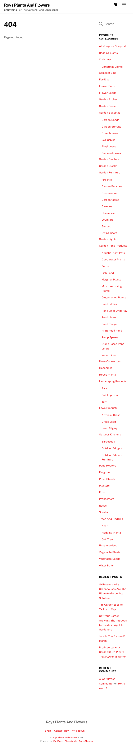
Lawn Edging (109, 428)
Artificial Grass (111, 415)
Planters (104, 485)
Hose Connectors (110, 361)
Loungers (107, 219)
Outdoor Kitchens (110, 434)
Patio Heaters (107, 465)
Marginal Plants (111, 279)
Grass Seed (109, 421)
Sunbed (106, 226)
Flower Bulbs (107, 86)
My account (79, 730)
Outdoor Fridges (112, 448)
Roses (103, 505)
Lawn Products (108, 407)
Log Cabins (108, 139)
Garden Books (108, 106)
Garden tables (110, 199)
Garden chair (109, 193)
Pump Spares (110, 337)
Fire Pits (107, 179)
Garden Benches (112, 186)
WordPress (58, 741)
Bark (104, 388)
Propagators (106, 498)
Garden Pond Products (113, 245)
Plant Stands (107, 479)
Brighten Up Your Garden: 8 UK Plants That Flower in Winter (112, 652)
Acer (105, 525)
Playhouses (109, 146)
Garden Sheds (110, 119)
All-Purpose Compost (112, 46)
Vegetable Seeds (109, 558)
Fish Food (108, 272)
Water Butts (106, 565)
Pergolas (104, 472)
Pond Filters (109, 304)
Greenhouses (110, 133)
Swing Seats (109, 232)
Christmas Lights (112, 66)
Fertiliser (104, 79)
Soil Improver (110, 395)
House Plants (107, 374)
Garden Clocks (108, 165)
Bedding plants (108, 52)
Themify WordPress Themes (79, 741)
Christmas (105, 59)
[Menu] (124, 4)
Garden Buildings (109, 112)
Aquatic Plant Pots (113, 252)
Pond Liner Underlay (114, 310)
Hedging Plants (111, 532)
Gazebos (107, 206)
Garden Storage (111, 126)
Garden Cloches (109, 159)
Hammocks (109, 213)
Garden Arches (108, 99)
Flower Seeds (107, 92)
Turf (104, 401)
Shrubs (103, 512)
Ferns (105, 266)
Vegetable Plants (109, 552)
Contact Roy (61, 730)
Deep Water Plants (113, 259)
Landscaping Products (113, 381)
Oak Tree (107, 539)
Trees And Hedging (111, 518)
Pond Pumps (109, 324)
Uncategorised (108, 545)
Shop (48, 730)
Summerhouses (111, 153)
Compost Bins (107, 72)
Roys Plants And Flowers (64, 737)
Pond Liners (109, 317)
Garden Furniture (109, 172)
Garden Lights (108, 239)
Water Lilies (109, 355)
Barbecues (108, 441)
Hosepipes (105, 367)
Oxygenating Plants (114, 297)
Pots (102, 492)
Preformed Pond (112, 330)
